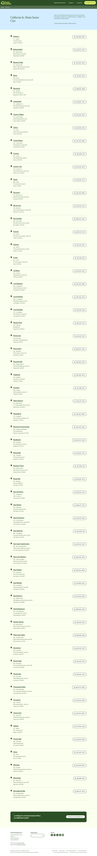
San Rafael (17, 583)
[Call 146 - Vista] (80, 752)
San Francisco (18, 518)
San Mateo (17, 570)
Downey (16, 192)
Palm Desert (18, 401)
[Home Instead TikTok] (60, 835)
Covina (16, 153)
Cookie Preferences (82, 850)
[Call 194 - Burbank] (80, 89)
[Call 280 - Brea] (80, 76)
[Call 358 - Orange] (80, 388)
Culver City (17, 166)
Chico (15, 127)
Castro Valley (18, 114)
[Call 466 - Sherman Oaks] (80, 635)
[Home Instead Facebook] (52, 835)
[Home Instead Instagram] (54, 835)
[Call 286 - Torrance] (80, 700)
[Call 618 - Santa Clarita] (80, 622)
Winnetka (17, 778)
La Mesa (16, 270)
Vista (15, 752)
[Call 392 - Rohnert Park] (80, 466)
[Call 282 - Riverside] (80, 453)
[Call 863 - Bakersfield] (80, 50)
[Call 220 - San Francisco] (80, 518)
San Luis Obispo (19, 557)
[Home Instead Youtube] (63, 835)
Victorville (17, 739)
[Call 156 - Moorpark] (79, 349)
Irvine (15, 257)
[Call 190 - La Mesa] (80, 271)
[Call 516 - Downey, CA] (80, 193)
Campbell (17, 101)
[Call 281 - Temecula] (80, 674)
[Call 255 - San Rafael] (80, 583)
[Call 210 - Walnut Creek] (80, 596)
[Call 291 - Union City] (80, 713)
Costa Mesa (18, 140)
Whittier (16, 765)
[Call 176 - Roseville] (80, 479)
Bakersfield (17, 49)
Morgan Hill (17, 362)
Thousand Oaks (19, 687)
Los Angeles (18, 296)
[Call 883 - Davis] (80, 180)
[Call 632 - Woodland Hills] (80, 791)
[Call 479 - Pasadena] (79, 414)
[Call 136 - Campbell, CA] (80, 102)
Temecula (17, 674)
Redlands (17, 440)
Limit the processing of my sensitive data (78, 852)
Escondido (17, 218)
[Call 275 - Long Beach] (80, 284)
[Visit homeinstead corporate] (6, 2)
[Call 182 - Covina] (80, 154)
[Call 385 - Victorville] (80, 739)
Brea (15, 75)
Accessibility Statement (71, 850)
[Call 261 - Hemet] (80, 245)
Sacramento (18, 492)
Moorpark (17, 349)
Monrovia (17, 336)
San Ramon (17, 596)
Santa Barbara (19, 609)
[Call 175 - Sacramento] (80, 492)
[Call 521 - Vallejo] (80, 726)
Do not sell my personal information (61, 852)
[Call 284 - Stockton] (80, 648)
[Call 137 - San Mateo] (79, 570)
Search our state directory (75, 816)
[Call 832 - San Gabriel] (80, 531)
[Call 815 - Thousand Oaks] (79, 687)
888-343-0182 (20, 843)
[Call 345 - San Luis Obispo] (79, 557)
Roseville (16, 479)
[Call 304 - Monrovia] (80, 336)
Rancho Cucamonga (21, 427)
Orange (16, 388)
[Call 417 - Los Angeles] (80, 310)
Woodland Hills (19, 791)
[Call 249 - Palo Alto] (80, 323)
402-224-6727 (22, 844)
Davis (15, 179)
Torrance (16, 700)
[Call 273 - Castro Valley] (80, 115)
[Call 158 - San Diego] (80, 505)
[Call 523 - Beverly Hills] (79, 63)
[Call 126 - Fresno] (80, 232)
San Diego (17, 505)
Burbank (16, 88)
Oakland (16, 375)
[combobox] (37, 835)
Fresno (16, 231)
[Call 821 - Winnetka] (80, 778)
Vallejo (16, 726)
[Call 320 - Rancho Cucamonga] (79, 427)
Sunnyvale (17, 661)
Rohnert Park (18, 466)
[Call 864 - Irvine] (80, 258)
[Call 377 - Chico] (80, 128)
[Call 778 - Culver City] (80, 167)
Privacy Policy (54, 850)
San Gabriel (17, 531)
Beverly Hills (18, 62)
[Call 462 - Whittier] (79, 765)
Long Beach (18, 283)
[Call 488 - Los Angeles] (80, 297)
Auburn (16, 36)
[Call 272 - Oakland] (80, 375)
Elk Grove (17, 205)
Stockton (17, 648)
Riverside (17, 453)
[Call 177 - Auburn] (79, 37)
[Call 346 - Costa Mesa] (79, 141)
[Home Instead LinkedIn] (57, 835)
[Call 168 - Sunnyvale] (80, 661)
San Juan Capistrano (21, 544)
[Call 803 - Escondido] (79, 219)
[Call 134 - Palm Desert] (80, 401)
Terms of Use (62, 850)
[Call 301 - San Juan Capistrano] (80, 544)
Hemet (16, 244)
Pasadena (17, 414)
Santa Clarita (18, 622)
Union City (17, 713)
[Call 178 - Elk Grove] (80, 206)
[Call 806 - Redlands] (79, 440)
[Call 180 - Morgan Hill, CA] (79, 362)
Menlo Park (17, 323)
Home (2, 7)
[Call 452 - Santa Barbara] (79, 609)
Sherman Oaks (19, 635)
